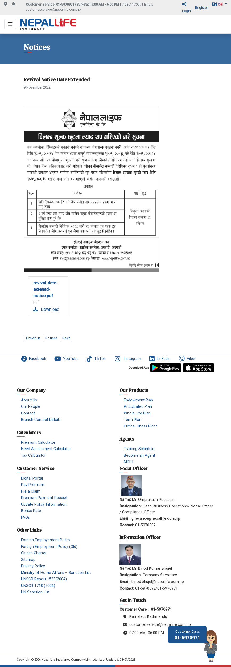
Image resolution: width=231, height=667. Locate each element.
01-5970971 (187, 635)
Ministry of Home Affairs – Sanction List (56, 572)
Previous (33, 338)
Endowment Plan (138, 400)
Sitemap (28, 559)
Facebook (33, 359)
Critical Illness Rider (140, 426)
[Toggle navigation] (10, 24)
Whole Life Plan (137, 413)
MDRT (129, 462)
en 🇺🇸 (218, 4)
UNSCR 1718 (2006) (38, 586)
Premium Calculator (38, 442)
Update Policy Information (44, 504)
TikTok (96, 359)
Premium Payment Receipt (44, 498)
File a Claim (30, 491)
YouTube (66, 359)
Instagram (127, 359)
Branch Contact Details (41, 419)
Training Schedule (139, 449)
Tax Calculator (33, 455)
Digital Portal (32, 478)
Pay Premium (32, 485)
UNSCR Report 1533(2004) (44, 579)
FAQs (25, 517)
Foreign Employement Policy (45, 540)
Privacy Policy (33, 566)
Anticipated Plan (138, 406)
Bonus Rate (31, 511)
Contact (28, 413)
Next (66, 338)
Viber (187, 359)
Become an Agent (139, 455)
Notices (51, 338)
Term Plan (132, 419)
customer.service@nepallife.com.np (53, 9)
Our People (30, 406)
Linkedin (160, 359)
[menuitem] (37, 359)
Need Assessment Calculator (46, 449)
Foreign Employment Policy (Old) (49, 546)
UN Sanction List (35, 592)
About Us (29, 400)
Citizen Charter (34, 553)
